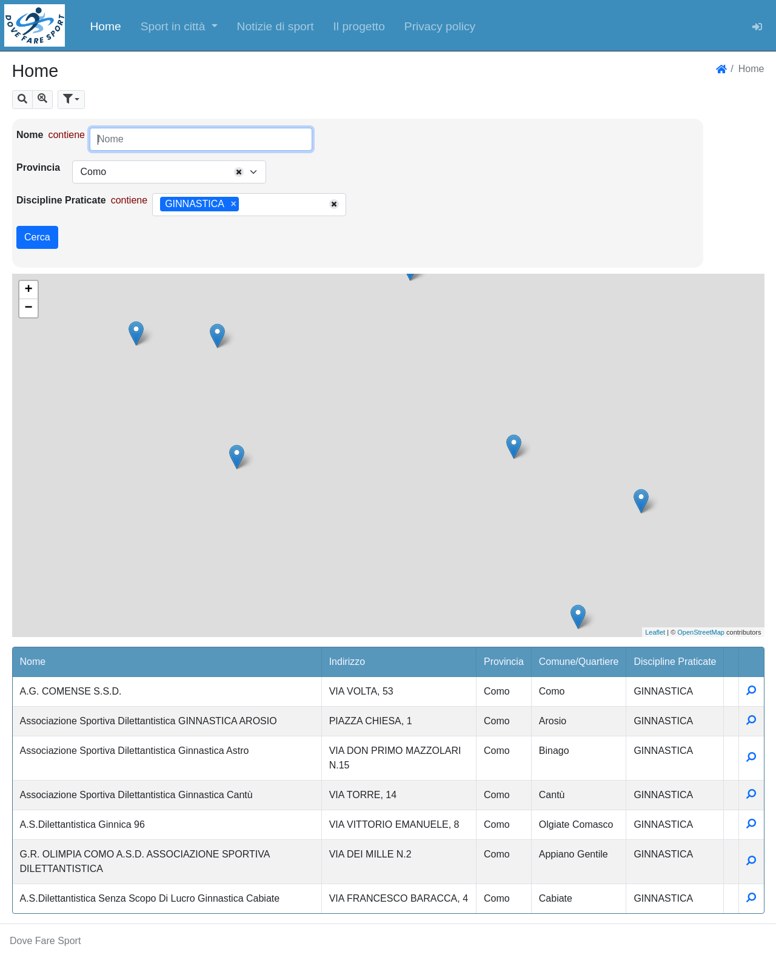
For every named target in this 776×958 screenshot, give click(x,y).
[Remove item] (234, 204)
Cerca (37, 237)
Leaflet (655, 632)
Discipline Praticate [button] (675, 661)
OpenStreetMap (700, 632)
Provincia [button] (504, 661)
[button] (179, 25)
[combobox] (169, 171)
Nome (29, 135)
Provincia (38, 167)
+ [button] (28, 290)
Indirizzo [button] (347, 661)
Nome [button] (33, 661)
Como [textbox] (93, 172)
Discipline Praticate (61, 200)
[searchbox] (246, 205)
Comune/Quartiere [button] (579, 661)
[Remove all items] (239, 172)
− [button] (28, 308)
